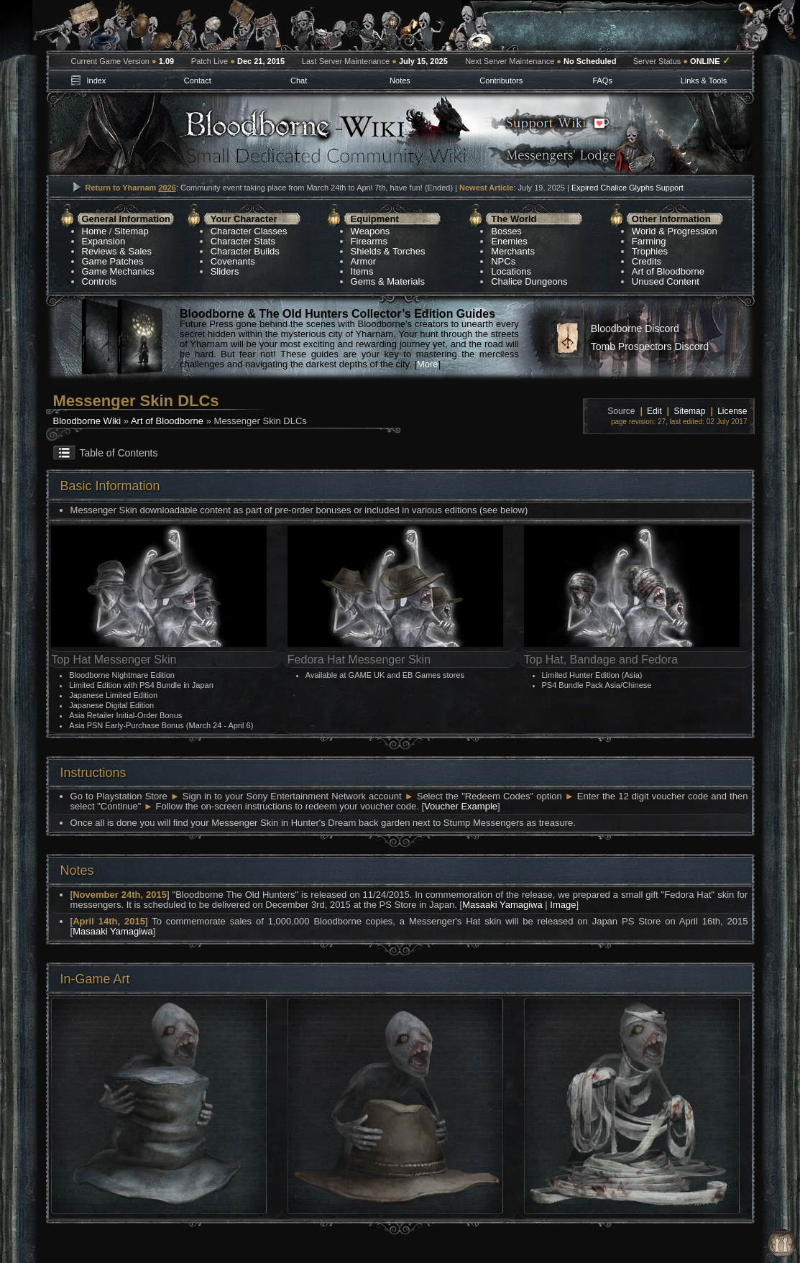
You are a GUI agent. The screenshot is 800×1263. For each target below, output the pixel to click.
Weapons (370, 231)
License (732, 411)
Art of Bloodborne (668, 271)
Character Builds (245, 251)
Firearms (369, 241)
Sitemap (131, 231)
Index (96, 80)
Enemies (509, 241)
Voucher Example (460, 806)
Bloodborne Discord (635, 328)
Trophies (650, 251)
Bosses (506, 231)
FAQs (602, 80)
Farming (649, 241)
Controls (99, 281)
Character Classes (249, 231)
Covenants (233, 261)
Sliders (225, 271)
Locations (511, 271)
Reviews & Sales (117, 251)
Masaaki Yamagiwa (502, 904)
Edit (654, 411)
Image (563, 904)
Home (94, 231)
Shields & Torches (388, 251)
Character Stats (243, 241)
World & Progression (674, 231)
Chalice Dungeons (529, 281)
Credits (646, 261)
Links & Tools (704, 80)
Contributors (501, 80)
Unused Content (665, 281)
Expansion (104, 241)
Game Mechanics (118, 271)
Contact (197, 80)
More (427, 364)
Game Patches (113, 261)
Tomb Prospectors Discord (650, 346)
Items (362, 271)
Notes (400, 80)
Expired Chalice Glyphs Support (627, 187)
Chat (298, 80)
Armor (363, 261)
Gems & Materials (388, 281)
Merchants (513, 251)
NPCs (503, 261)
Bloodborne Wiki (87, 420)
